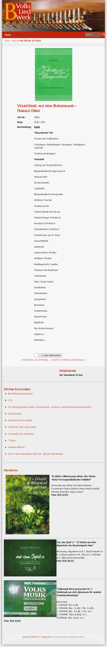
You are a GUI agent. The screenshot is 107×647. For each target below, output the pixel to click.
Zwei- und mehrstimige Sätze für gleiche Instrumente (35, 453)
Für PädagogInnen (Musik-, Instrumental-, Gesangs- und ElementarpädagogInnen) (50, 406)
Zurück (55, 359)
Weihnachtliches (16, 447)
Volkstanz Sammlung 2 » (74, 359)
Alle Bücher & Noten (30, 40)
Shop (14, 40)
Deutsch (35, 636)
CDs (10, 400)
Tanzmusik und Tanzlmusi (21, 433)
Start (7, 40)
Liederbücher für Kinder (20, 420)
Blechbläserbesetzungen (20, 393)
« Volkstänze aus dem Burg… (35, 359)
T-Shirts (12, 440)
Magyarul (46, 636)
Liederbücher (15, 413)
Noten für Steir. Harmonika (22, 426)
